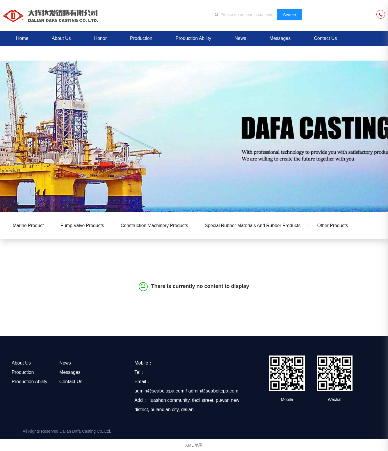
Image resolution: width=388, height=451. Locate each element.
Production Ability (193, 38)
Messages (280, 38)
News (240, 38)
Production (141, 38)
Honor (100, 38)
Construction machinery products (158, 225)
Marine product (29, 225)
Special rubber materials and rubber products (258, 225)
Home (22, 38)
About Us (61, 38)
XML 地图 (194, 445)
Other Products (340, 225)
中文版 (23, 52)
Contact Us (325, 38)
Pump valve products (84, 225)
